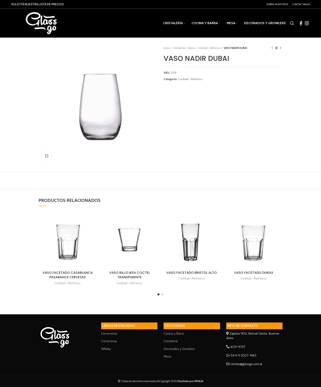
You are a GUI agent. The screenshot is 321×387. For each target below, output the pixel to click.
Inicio (167, 48)
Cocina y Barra (174, 333)
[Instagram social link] (307, 23)
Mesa (167, 356)
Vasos (191, 48)
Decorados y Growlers (179, 349)
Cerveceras (109, 341)
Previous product (272, 48)
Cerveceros (109, 333)
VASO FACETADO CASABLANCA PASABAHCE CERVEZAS (67, 275)
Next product (280, 48)
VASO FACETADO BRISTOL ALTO (191, 272)
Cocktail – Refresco (209, 48)
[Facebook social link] (301, 23)
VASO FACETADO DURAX (253, 272)
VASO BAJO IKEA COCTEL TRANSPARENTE (129, 275)
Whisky (106, 349)
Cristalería (179, 48)
